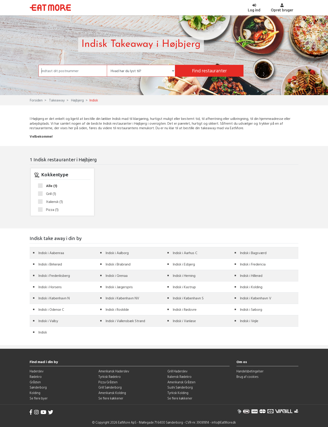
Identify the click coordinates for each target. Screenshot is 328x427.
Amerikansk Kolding (112, 392)
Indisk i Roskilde (117, 309)
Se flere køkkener (110, 398)
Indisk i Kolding (251, 287)
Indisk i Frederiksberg (54, 275)
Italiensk (52, 201)
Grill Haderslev (177, 371)
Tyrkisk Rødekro (109, 376)
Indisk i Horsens (50, 287)
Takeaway (56, 100)
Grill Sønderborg (110, 387)
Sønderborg (38, 387)
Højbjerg (77, 100)
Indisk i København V (255, 298)
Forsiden (36, 100)
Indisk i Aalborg (117, 252)
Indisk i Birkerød (50, 264)
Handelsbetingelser (250, 371)
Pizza (50, 209)
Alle (49, 185)
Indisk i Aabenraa (51, 252)
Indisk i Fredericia (253, 264)
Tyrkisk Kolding (177, 392)
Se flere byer (39, 398)
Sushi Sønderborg (180, 387)
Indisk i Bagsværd (253, 252)
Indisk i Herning (184, 275)
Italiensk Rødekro (179, 376)
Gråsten (35, 382)
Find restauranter (209, 70)
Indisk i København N (54, 298)
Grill (48, 193)
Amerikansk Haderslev (113, 371)
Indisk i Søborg (251, 309)
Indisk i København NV (122, 298)
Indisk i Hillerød (251, 275)
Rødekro (36, 376)
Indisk (42, 332)
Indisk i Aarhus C (185, 252)
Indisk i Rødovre (185, 309)
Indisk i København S (188, 298)
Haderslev (37, 371)
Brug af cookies (247, 376)
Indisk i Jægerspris (119, 287)
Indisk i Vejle (249, 320)
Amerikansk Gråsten (181, 382)
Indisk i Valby (48, 320)
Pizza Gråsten (108, 382)
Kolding (35, 392)
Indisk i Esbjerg (184, 264)
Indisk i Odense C (51, 309)
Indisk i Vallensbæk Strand (125, 320)
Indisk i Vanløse (184, 320)
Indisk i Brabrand (118, 264)
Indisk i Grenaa (116, 275)
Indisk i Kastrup (184, 287)
